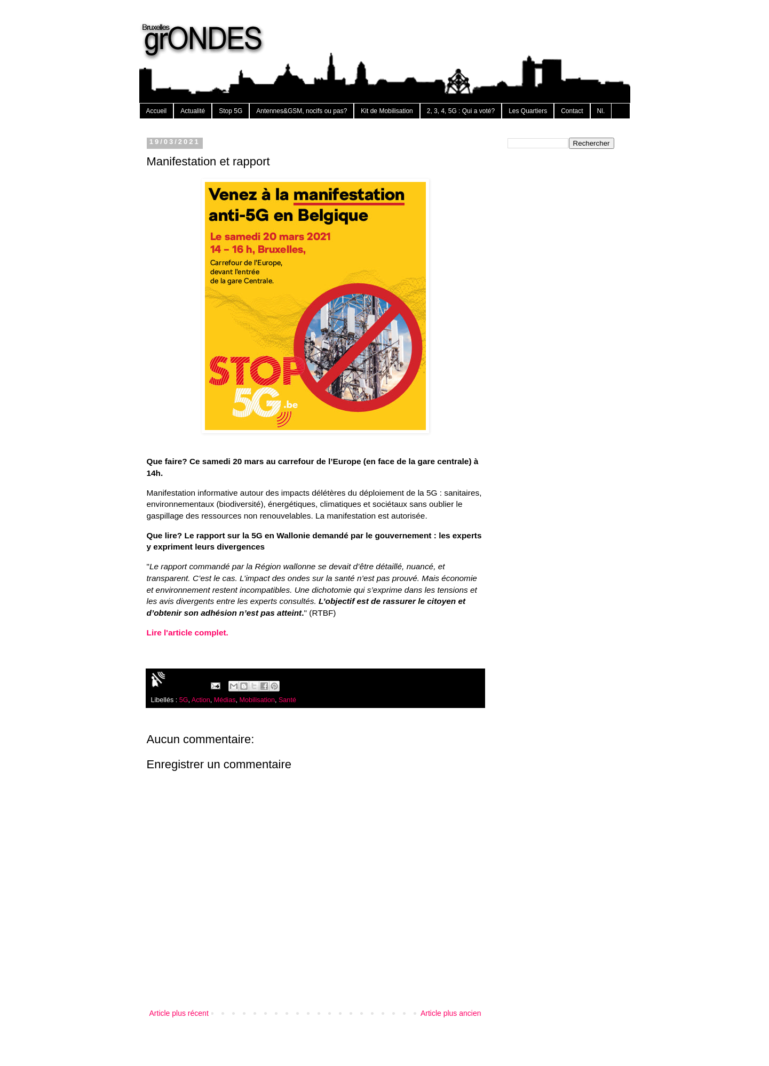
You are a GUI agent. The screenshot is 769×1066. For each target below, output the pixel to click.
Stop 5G (230, 111)
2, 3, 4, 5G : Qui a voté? (461, 111)
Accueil (156, 111)
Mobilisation (257, 700)
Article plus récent (179, 1013)
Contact (572, 111)
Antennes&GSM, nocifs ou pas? (301, 111)
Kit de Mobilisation (387, 111)
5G (183, 700)
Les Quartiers (528, 111)
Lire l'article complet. (187, 632)
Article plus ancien (451, 1013)
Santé (287, 700)
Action (201, 700)
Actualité (192, 111)
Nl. (601, 111)
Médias (225, 700)
